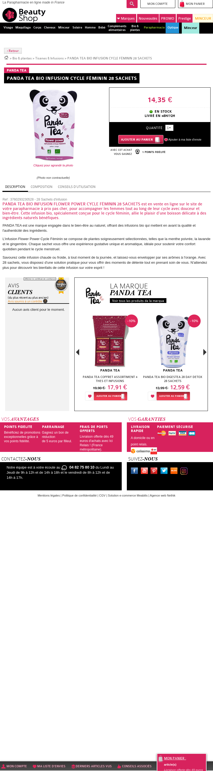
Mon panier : (175, 758)
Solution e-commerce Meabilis (128, 495)
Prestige (184, 18)
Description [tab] (15, 187)
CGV (102, 495)
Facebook (135, 471)
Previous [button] (77, 353)
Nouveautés (148, 18)
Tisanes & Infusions (49, 58)
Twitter (165, 471)
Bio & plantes (22, 58)
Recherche (132, 4)
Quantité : (155, 128)
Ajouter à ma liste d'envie (184, 139)
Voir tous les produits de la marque (138, 301)
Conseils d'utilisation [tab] (77, 187)
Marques (126, 18)
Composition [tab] (42, 187)
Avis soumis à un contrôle (25, 301)
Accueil (6, 57)
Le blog (175, 471)
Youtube (145, 471)
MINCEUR (203, 18)
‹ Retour (13, 51)
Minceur (190, 28)
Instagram (185, 471)
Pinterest (155, 471)
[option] (110, 359)
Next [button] (205, 352)
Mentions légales (49, 495)
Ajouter (108, 396)
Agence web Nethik (163, 495)
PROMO (167, 18)
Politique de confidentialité (79, 495)
